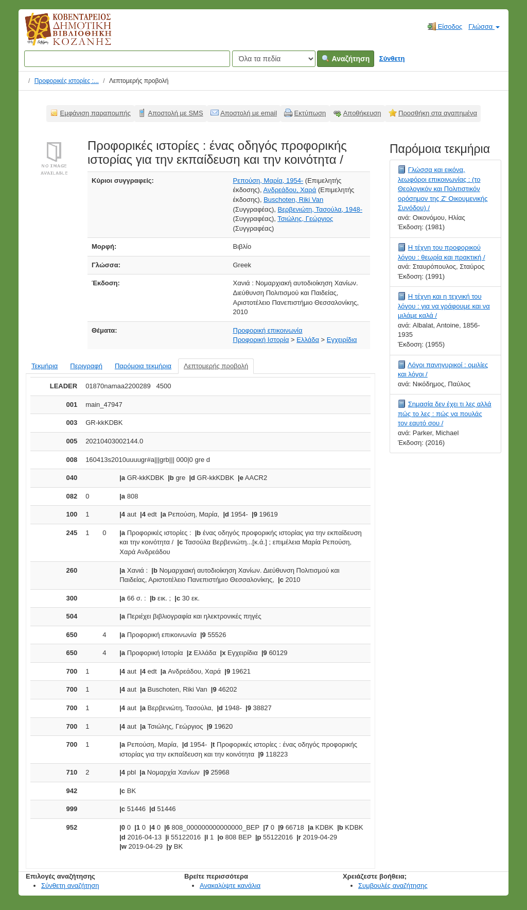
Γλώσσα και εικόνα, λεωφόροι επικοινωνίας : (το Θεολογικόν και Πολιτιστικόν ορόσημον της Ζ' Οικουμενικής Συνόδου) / (443, 189)
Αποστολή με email (248, 113)
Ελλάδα (307, 340)
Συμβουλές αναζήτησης (393, 885)
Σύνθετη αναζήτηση (70, 885)
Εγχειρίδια (342, 340)
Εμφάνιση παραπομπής (95, 113)
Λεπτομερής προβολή (216, 366)
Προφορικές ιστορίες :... (66, 80)
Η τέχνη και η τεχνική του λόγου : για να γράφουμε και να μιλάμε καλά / (444, 306)
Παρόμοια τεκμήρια (143, 366)
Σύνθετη (392, 58)
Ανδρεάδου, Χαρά (289, 190)
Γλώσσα (484, 26)
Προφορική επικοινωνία (268, 330)
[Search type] (273, 58)
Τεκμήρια (44, 366)
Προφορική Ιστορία (261, 340)
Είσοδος (445, 26)
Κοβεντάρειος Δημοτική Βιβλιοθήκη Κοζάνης (58, 35)
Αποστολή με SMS (175, 113)
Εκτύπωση (310, 113)
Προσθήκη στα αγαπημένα (437, 113)
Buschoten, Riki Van (293, 199)
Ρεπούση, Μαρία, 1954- (268, 180)
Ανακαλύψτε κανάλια (230, 885)
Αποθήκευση (362, 113)
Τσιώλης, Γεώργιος (305, 218)
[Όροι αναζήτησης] (127, 58)
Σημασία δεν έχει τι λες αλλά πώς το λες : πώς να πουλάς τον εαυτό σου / (444, 413)
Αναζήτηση (346, 59)
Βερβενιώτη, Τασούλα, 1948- (319, 209)
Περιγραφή (86, 366)
